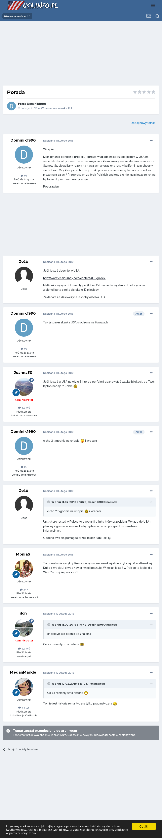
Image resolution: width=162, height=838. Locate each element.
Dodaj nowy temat (143, 122)
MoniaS (23, 554)
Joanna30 (23, 372)
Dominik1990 (36, 103)
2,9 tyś (24, 648)
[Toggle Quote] (49, 502)
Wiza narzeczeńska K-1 (56, 108)
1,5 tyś (24, 707)
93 (24, 175)
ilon (23, 613)
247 (24, 589)
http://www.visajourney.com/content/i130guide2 (74, 278)
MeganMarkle (23, 672)
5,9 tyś (24, 407)
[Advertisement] (81, 55)
